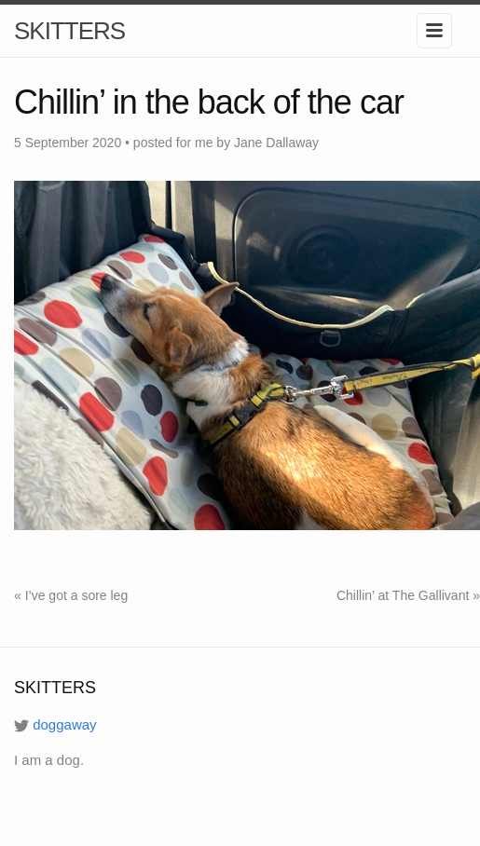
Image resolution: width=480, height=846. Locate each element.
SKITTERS (69, 31)
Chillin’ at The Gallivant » (408, 595)
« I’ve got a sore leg (71, 595)
